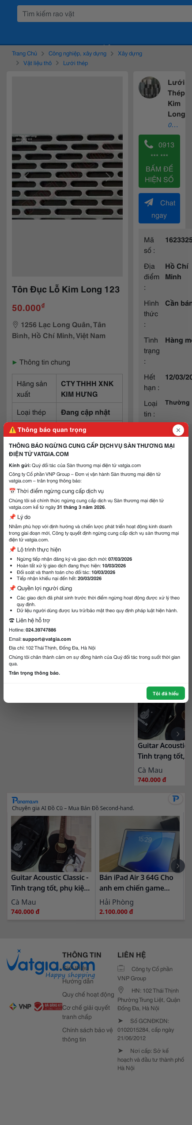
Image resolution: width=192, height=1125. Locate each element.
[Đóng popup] (178, 430)
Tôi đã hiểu (166, 693)
